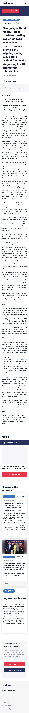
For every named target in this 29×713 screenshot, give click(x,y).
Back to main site (8, 690)
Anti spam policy (6, 709)
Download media (14, 474)
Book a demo (14, 664)
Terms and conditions (7, 705)
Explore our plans (14, 670)
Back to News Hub (10, 11)
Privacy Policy (6, 702)
